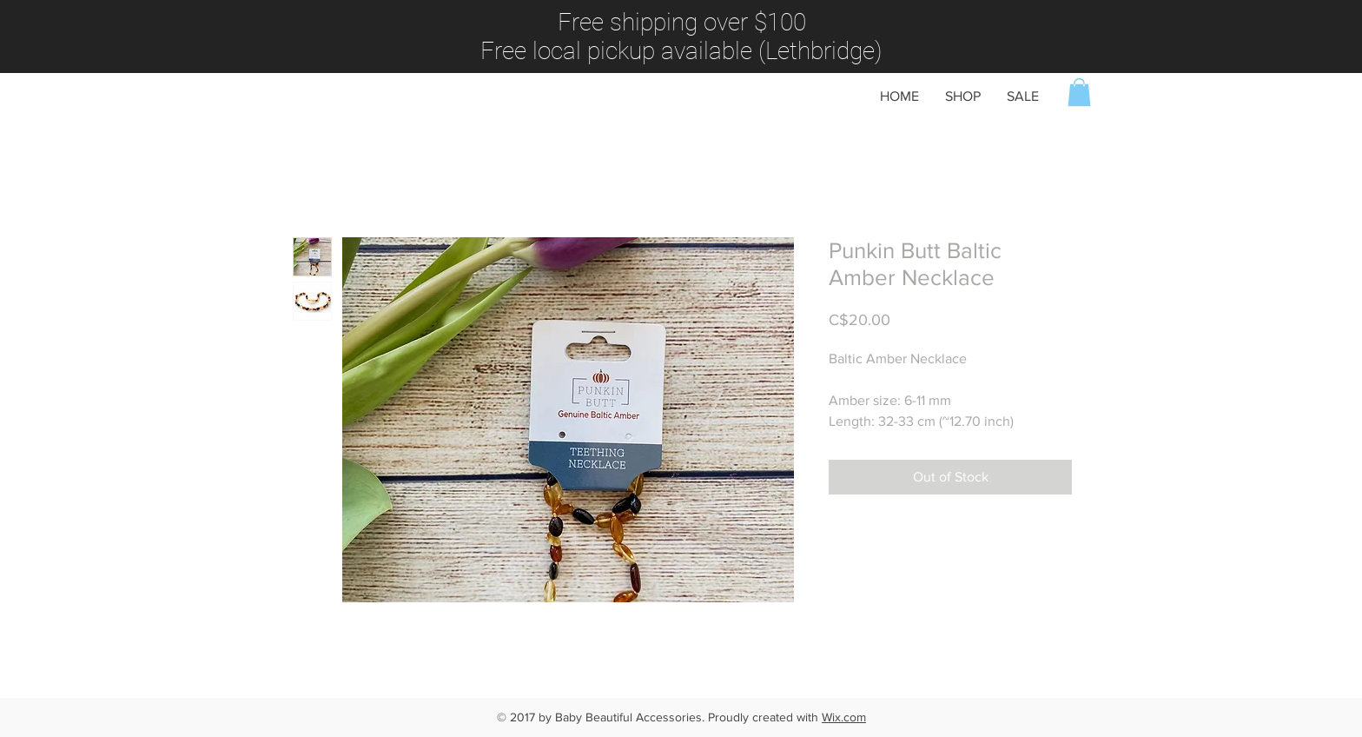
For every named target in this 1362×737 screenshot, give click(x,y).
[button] (1079, 92)
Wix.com (844, 717)
